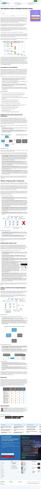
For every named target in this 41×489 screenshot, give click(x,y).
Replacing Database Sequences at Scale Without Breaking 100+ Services (19, 434)
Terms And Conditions (33, 486)
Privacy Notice (29, 486)
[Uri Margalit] (1, 13)
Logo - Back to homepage (6, 2)
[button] (35, 18)
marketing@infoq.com (3, 487)
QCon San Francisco (15, 470)
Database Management (8, 419)
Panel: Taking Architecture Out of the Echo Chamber (19, 432)
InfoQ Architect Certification (14, 466)
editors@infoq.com (21, 485)
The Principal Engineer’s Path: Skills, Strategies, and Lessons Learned (31, 431)
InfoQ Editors (2, 473)
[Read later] (5, 16)
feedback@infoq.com (3, 485)
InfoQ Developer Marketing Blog (3, 479)
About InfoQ (2, 474)
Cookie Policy (37, 486)
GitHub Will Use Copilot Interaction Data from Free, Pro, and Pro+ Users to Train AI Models (6, 429)
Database (19, 419)
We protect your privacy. (3, 460)
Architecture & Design (8, 418)
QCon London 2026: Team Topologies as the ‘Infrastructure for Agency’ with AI (6, 432)
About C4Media (3, 475)
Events (2, 470)
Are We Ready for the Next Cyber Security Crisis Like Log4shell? (6, 434)
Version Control (15, 418)
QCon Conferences (2, 469)
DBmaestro (21, 409)
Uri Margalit (3, 13)
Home (1, 464)
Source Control (21, 418)
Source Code (7, 416)
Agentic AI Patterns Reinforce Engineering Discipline (32, 434)
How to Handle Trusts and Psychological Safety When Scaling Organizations (32, 429)
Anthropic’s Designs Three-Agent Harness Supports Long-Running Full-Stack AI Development (19, 429)
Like (2, 15)
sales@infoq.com (11, 485)
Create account (3, 465)
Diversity (2, 480)
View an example (35, 13)
